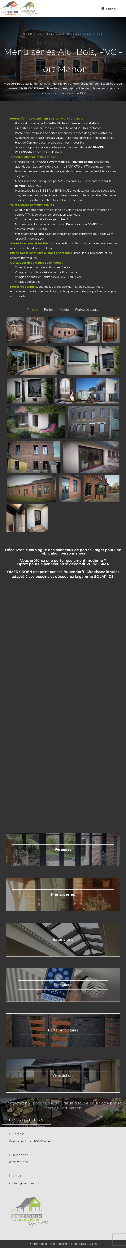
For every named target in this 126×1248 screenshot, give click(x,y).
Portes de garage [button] (87, 309)
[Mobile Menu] (109, 8)
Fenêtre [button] (32, 309)
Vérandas (63, 849)
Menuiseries (63, 894)
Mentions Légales (84, 1243)
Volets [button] (64, 309)
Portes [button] (49, 309)
